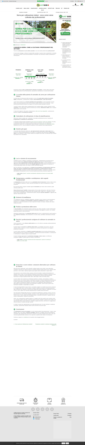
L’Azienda (69, 413)
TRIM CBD (57, 8)
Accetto (63, 443)
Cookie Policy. (59, 443)
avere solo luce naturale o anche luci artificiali (41, 121)
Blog (42, 10)
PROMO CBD (66, 8)
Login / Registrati (75, 5)
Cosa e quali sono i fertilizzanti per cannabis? (23, 324)
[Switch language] (80, 1)
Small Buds (26, 8)
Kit (61, 8)
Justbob (25, 317)
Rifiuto (67, 443)
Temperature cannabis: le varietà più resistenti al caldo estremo (45, 325)
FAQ (75, 1)
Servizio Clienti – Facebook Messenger (9, 1)
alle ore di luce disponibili (41, 111)
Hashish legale (43, 8)
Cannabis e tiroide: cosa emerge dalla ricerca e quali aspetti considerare (66, 66)
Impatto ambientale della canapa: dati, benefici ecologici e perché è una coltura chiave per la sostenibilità (66, 44)
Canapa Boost (34, 8)
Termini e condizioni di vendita (57, 418)
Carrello (81, 5)
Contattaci (72, 1)
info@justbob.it (38, 417)
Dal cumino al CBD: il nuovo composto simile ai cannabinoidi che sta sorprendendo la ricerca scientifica (66, 50)
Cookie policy (56, 415)
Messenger (37, 418)
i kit (52, 292)
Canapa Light (19, 8)
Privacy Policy (56, 413)
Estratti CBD (51, 8)
